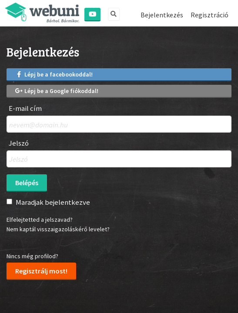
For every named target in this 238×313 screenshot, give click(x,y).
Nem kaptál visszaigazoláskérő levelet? (58, 229)
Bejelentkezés (162, 14)
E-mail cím (25, 108)
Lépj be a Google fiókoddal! (56, 91)
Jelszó (19, 143)
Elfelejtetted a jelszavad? (40, 219)
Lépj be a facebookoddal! (54, 74)
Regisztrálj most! (41, 270)
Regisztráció (209, 14)
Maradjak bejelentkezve (53, 202)
